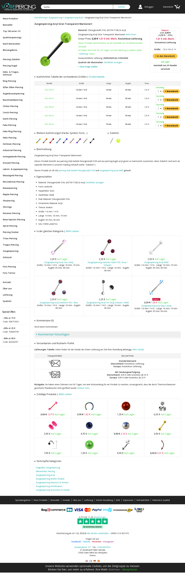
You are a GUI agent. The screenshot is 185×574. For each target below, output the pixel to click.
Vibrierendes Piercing (45, 471)
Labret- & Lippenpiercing (15, 169)
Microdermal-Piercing (13, 181)
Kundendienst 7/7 (82, 547)
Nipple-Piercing (10, 194)
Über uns (7, 288)
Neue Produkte (10, 18)
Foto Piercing (9, 266)
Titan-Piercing (10, 238)
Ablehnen (114, 569)
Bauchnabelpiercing (13, 99)
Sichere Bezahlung (104, 500)
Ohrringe (7, 207)
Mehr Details (138, 349)
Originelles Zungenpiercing (48, 467)
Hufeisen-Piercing (11, 144)
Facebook (76, 541)
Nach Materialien (11, 43)
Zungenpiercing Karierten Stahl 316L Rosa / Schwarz (108, 263)
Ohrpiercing (9, 200)
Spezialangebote (23, 500)
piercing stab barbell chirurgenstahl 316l (77, 170)
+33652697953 (104, 547)
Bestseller (8, 24)
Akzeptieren (129, 569)
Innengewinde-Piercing (14, 156)
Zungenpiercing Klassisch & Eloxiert (52, 482)
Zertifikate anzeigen (113, 62)
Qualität (7, 301)
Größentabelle (97, 76)
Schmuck (7, 257)
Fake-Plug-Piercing (12, 131)
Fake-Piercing (9, 125)
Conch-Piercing (10, 112)
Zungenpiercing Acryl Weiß (156, 262)
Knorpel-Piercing (11, 162)
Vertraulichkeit (142, 500)
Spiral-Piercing (10, 225)
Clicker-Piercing (10, 106)
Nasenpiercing (10, 188)
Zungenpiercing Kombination (49, 486)
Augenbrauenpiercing (13, 93)
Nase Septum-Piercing (14, 219)
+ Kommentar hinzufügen (52, 334)
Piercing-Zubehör (11, 59)
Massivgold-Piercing (13, 175)
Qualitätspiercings (12, 37)
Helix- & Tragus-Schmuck (11, 73)
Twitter (86, 541)
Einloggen (148, 6)
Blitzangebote (10, 50)
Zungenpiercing (10, 251)
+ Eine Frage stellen (88, 66)
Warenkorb (168, 6)
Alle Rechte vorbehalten (98, 533)
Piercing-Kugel (10, 65)
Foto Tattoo (9, 273)
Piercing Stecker (11, 232)
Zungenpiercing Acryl (45, 475)
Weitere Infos (83, 388)
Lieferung (7, 294)
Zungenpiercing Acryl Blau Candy (156, 305)
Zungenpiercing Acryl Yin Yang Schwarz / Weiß (107, 302)
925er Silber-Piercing (13, 87)
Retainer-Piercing (11, 213)
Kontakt (7, 282)
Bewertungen (100, 517)
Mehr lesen (131, 34)
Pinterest (96, 541)
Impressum (128, 500)
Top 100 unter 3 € (12, 31)
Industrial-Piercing (12, 150)
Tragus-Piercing (11, 244)
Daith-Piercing (10, 118)
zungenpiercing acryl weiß (111, 170)
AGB (118, 500)
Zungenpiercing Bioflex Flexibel (50, 478)
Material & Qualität (161, 500)
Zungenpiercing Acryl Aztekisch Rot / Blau (59, 302)
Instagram (108, 541)
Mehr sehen (72, 231)
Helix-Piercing (9, 137)
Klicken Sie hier (57, 569)
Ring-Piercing (9, 81)
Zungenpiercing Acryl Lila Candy (58, 262)
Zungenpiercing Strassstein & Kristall (52, 490)
